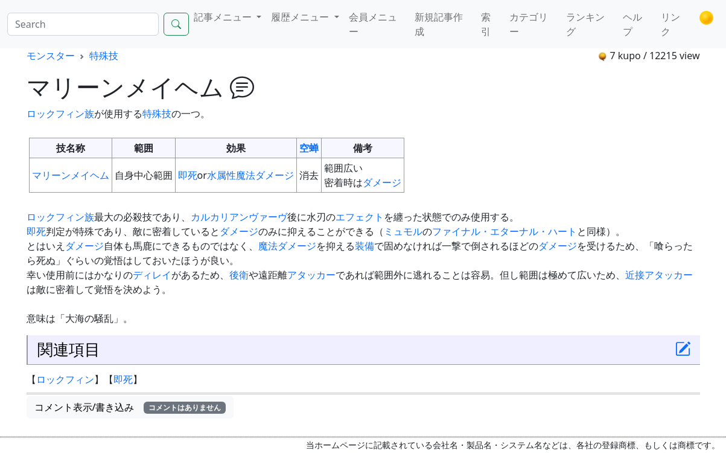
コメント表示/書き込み (130, 407)
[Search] (83, 24)
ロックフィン (65, 379)
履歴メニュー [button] (301, 17)
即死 (187, 175)
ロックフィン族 (60, 113)
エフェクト (360, 216)
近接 (635, 274)
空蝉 (309, 148)
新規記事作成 (439, 24)
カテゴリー (528, 24)
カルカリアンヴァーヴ (239, 216)
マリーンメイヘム (70, 175)
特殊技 (103, 55)
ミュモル (403, 231)
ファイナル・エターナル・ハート (504, 231)
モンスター (51, 55)
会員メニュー (373, 24)
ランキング (585, 24)
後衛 (239, 274)
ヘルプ (632, 24)
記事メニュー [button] (224, 17)
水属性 (221, 175)
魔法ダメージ (265, 175)
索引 (486, 24)
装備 (364, 245)
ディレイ (152, 274)
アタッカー (311, 274)
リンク (670, 24)
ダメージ (382, 182)
